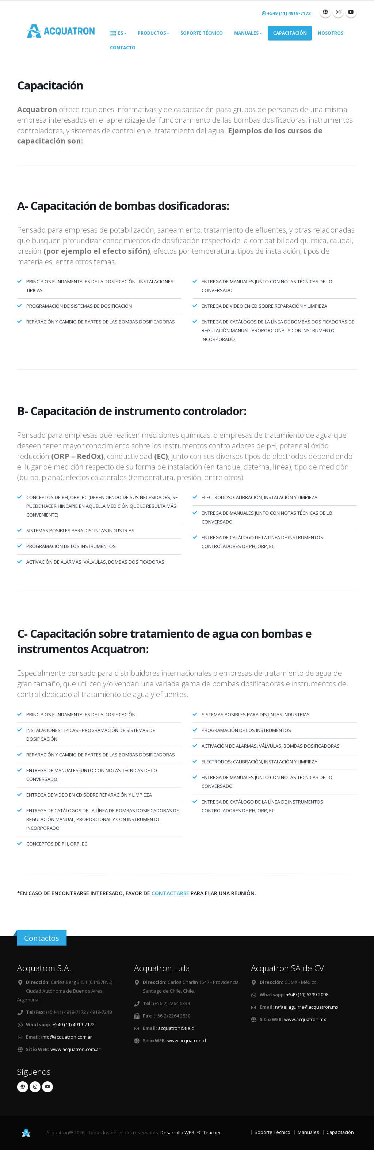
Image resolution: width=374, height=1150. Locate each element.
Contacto (123, 48)
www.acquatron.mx (305, 1019)
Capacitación (290, 33)
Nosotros (330, 33)
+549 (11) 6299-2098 (307, 995)
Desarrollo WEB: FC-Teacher (190, 1133)
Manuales (246, 33)
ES (116, 33)
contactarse (170, 893)
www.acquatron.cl (186, 1041)
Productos (152, 33)
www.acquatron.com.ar (75, 1049)
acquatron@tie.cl (176, 1028)
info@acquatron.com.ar (66, 1037)
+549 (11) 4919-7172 (74, 1024)
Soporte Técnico (201, 33)
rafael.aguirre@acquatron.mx (307, 1007)
